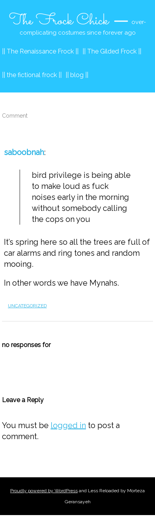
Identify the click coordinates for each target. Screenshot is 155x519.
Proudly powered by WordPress (44, 490)
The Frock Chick (59, 20)
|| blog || (77, 75)
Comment (14, 116)
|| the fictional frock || (32, 75)
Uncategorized (27, 305)
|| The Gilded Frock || (111, 51)
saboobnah (24, 152)
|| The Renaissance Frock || (40, 51)
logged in (68, 425)
